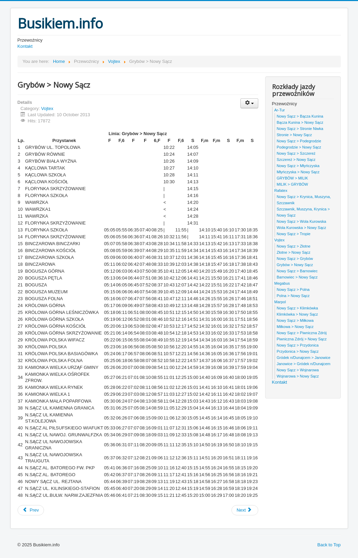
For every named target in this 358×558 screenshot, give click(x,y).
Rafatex (281, 190)
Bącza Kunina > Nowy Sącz (300, 122)
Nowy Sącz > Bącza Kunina (300, 116)
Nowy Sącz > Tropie (294, 234)
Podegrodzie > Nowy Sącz (299, 147)
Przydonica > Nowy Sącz (298, 351)
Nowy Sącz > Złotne (294, 246)
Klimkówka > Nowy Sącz (297, 314)
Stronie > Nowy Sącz (294, 135)
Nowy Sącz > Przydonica (298, 345)
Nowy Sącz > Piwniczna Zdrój (302, 333)
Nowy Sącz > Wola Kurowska (301, 221)
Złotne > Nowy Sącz (294, 252)
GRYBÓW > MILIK (292, 178)
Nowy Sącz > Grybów (295, 258)
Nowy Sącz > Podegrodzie (299, 141)
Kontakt (25, 46)
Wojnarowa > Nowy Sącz (298, 376)
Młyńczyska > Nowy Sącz (298, 172)
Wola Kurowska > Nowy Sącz (301, 228)
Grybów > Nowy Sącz (295, 265)
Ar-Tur (279, 110)
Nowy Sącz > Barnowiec (297, 271)
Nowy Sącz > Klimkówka (297, 308)
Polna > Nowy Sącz (293, 296)
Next (244, 510)
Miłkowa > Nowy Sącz (295, 327)
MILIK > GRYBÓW (292, 184)
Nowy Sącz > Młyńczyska (298, 166)
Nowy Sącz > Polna (293, 289)
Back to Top (329, 544)
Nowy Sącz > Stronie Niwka (300, 129)
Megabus (282, 283)
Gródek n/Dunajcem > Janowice (303, 357)
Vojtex (47, 108)
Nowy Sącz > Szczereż (296, 153)
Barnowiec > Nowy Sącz (297, 277)
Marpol (280, 302)
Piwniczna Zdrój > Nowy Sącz (302, 339)
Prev (31, 510)
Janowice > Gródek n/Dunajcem (303, 364)
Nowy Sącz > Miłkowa (295, 320)
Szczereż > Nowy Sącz (296, 159)
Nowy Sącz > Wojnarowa (298, 370)
